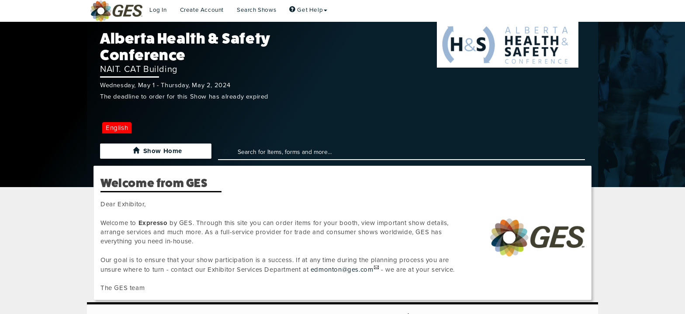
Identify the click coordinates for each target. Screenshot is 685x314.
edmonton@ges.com (342, 269)
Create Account (202, 10)
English (117, 128)
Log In (158, 10)
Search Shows (256, 10)
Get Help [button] (308, 10)
